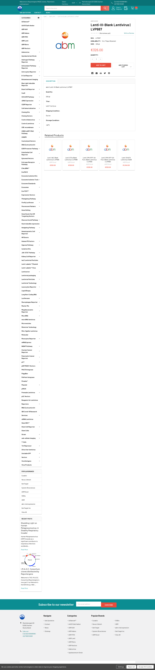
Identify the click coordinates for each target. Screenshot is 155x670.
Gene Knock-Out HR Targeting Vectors (28, 217)
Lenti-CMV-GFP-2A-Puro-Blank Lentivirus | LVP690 (108, 160)
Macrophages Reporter (31, 304)
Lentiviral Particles (31, 281)
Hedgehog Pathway (31, 229)
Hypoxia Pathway (31, 247)
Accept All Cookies (145, 667)
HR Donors (25, 239)
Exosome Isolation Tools (31, 181)
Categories (26, 19)
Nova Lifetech (26, 481)
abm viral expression (28, 506)
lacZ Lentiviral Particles (30, 262)
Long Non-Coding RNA (29, 296)
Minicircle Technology (29, 329)
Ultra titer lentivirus (28, 451)
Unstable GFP (31, 455)
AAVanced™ (26, 23)
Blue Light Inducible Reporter (28, 86)
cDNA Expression (31, 102)
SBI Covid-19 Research (29, 413)
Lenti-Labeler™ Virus (29, 269)
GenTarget (25, 485)
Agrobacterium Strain (29, 58)
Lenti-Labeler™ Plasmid (30, 266)
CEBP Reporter (31, 106)
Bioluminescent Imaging (30, 81)
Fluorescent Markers (31, 208)
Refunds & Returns (92, 663)
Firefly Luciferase (31, 204)
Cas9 (31, 95)
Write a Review (129, 35)
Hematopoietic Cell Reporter (31, 234)
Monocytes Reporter (31, 340)
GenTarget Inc (26, 510)
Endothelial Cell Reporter (31, 155)
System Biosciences (28, 489)
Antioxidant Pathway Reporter (31, 69)
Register (117, 10)
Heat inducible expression (30, 225)
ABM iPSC (25, 39)
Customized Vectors (29, 143)
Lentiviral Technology (29, 285)
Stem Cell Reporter (31, 428)
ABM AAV (25, 31)
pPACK (24, 390)
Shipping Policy (63, 663)
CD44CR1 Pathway (31, 99)
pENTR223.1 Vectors (28, 368)
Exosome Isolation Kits (29, 178)
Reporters (31, 406)
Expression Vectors (28, 197)
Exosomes (31, 189)
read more (24, 551)
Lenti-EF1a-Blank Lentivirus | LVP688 (71, 159)
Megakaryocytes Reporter (31, 313)
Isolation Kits (26, 251)
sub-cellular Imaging (31, 440)
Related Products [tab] (54, 135)
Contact (38, 14)
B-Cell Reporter (31, 77)
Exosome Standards (28, 185)
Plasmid (31, 387)
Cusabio (24, 477)
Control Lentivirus (31, 125)
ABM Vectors (26, 50)
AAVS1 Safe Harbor (28, 27)
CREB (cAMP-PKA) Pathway (31, 134)
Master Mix (31, 308)
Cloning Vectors (27, 118)
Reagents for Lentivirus (30, 402)
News (48, 14)
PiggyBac (25, 375)
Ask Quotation (25, 14)
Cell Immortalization (31, 110)
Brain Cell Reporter (31, 91)
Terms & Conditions (34, 663)
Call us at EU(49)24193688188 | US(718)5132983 (29, 634)
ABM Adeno (25, 35)
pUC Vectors (26, 398)
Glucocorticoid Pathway (31, 222)
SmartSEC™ (26, 425)
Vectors (31, 459)
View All (24, 514)
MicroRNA (31, 317)
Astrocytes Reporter (31, 73)
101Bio (24, 498)
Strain (31, 436)
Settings (121, 667)
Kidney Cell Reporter (31, 258)
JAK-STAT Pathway (31, 254)
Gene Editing (26, 212)
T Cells (24, 444)
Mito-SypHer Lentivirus (29, 333)
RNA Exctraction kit (28, 409)
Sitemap (47, 632)
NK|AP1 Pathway (31, 348)
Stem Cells (25, 432)
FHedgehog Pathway (29, 200)
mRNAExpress (26, 344)
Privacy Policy (121, 663)
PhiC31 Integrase (27, 371)
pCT (31, 364)
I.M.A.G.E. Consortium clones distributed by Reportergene (30, 573)
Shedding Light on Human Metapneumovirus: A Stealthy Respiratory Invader (30, 530)
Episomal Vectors (28, 160)
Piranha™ (25, 383)
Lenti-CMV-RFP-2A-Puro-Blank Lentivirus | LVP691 (89, 160)
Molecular (25, 336)
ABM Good (25, 494)
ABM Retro (25, 46)
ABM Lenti (25, 42)
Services (31, 417)
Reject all (131, 667)
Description (50, 82)
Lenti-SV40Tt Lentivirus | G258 (126, 159)
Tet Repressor (31, 447)
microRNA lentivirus (28, 321)
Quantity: (94, 57)
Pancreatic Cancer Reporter (31, 359)
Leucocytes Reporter (31, 289)
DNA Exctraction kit (28, 146)
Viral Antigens (31, 463)
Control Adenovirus (31, 121)
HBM (23, 502)
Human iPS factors (31, 243)
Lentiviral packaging (29, 277)
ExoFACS (25, 174)
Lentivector (31, 273)
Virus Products (27, 467)
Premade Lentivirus (31, 394)
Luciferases (31, 300)
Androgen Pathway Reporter (31, 63)
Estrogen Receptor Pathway (31, 165)
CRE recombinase (31, 129)
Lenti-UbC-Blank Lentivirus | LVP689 (52, 159)
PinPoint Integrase (28, 379)
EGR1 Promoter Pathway (31, 150)
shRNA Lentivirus (27, 421)
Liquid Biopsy (26, 292)
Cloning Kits (31, 114)
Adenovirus (31, 54)
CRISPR (31, 139)
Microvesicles (26, 325)
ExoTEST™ (25, 193)
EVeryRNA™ (25, 170)
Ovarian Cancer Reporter (31, 353)
